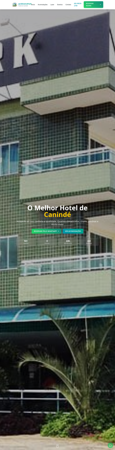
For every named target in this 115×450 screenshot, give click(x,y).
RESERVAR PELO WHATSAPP (46, 231)
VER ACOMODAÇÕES (73, 231)
